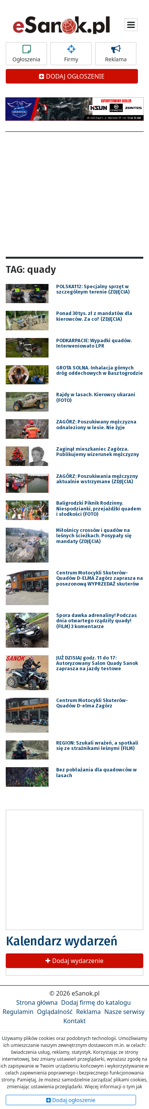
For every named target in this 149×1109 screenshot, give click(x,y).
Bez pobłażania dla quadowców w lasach (96, 772)
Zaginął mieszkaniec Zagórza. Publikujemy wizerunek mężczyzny (97, 451)
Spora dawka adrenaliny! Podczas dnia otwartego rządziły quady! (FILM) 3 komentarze (96, 620)
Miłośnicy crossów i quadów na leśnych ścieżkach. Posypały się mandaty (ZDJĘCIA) (93, 535)
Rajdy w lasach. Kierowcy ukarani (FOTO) (95, 397)
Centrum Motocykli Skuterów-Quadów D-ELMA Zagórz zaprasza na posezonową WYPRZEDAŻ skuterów (99, 578)
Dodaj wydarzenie (74, 960)
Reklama (115, 53)
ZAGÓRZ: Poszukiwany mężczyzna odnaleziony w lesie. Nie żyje (96, 424)
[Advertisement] (74, 193)
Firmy (71, 53)
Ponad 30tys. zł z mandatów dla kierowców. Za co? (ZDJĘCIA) (94, 316)
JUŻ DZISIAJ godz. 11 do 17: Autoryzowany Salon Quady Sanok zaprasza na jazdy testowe (97, 663)
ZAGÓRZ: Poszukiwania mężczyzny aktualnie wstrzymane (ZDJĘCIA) (97, 478)
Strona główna (37, 1002)
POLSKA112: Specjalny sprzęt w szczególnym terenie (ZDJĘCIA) (93, 289)
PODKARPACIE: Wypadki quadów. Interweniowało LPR (94, 343)
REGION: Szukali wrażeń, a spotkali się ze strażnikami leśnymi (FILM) (97, 745)
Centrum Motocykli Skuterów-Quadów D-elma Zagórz (92, 703)
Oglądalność (55, 1011)
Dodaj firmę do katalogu (96, 1002)
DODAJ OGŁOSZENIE (71, 76)
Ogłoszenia (26, 53)
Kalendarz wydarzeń (62, 941)
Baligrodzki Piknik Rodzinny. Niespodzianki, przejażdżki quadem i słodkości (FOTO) (98, 508)
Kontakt (74, 1021)
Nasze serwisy (124, 1011)
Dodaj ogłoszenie (71, 1100)
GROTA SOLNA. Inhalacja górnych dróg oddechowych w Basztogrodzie (99, 370)
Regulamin (18, 1011)
